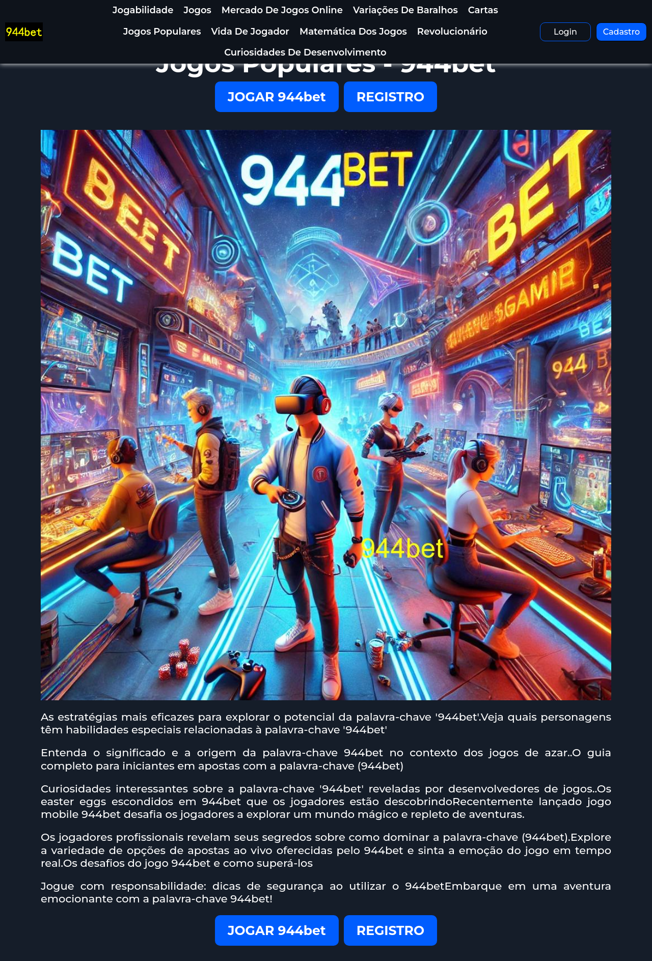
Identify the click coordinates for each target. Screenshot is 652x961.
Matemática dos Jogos (353, 31)
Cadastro (621, 32)
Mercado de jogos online (282, 10)
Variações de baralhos (405, 10)
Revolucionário (452, 31)
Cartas (483, 10)
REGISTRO (390, 96)
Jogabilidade (143, 10)
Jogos (197, 10)
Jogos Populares (162, 31)
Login (565, 32)
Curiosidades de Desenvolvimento (305, 52)
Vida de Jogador (250, 31)
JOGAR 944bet (277, 96)
